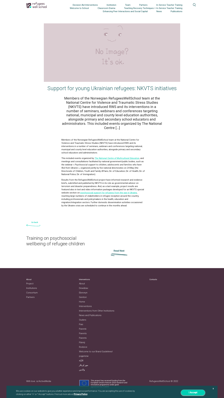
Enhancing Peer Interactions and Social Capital (125, 11)
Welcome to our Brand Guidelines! (96, 351)
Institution (111, 5)
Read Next (119, 250)
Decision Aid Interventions (85, 5)
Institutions (31, 288)
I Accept (193, 392)
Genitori (83, 297)
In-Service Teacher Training (169, 5)
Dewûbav (83, 288)
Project (29, 283)
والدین (82, 369)
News (159, 11)
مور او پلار (83, 365)
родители (83, 356)
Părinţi (82, 342)
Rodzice (83, 347)
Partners (143, 5)
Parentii (82, 329)
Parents (83, 333)
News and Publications (90, 315)
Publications (176, 11)
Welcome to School (79, 8)
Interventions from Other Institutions (96, 310)
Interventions (85, 306)
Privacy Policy (80, 394)
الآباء (81, 360)
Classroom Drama (106, 8)
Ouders (82, 320)
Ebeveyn (83, 292)
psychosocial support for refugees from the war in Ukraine (108, 192)
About (82, 283)
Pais (81, 324)
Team (127, 5)
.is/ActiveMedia (43, 381)
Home (82, 301)
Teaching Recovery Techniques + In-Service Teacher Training (153, 8)
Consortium (32, 292)
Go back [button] (34, 222)
